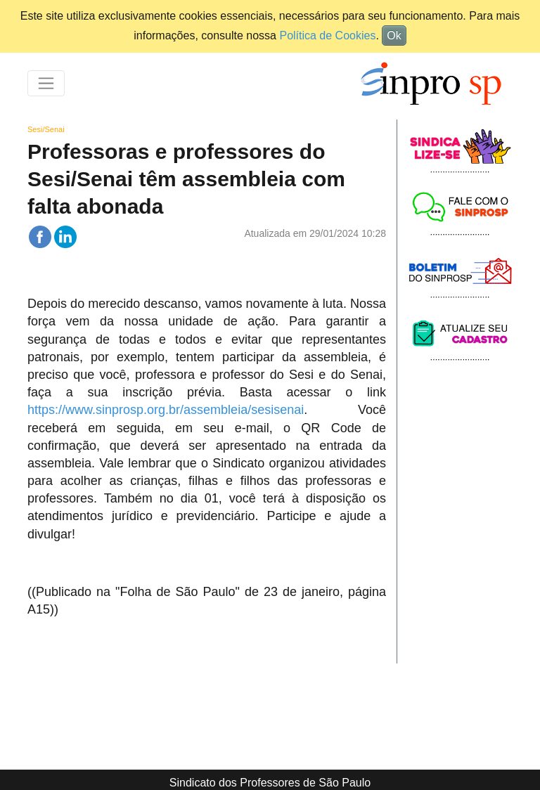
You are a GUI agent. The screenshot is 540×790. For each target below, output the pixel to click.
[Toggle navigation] (46, 83)
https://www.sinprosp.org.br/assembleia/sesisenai (165, 410)
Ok (394, 35)
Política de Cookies (327, 35)
